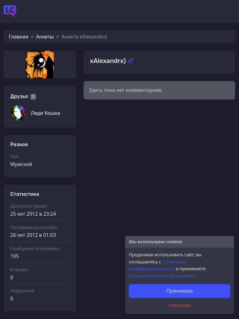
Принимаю (179, 290)
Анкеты (45, 36)
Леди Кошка (45, 113)
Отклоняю (179, 305)
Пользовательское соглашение (161, 276)
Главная (18, 36)
